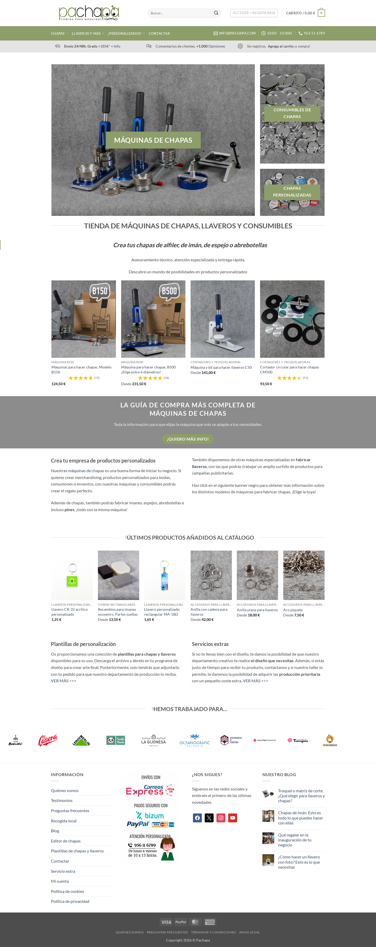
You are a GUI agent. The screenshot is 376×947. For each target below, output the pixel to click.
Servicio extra (63, 871)
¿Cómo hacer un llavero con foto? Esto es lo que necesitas (299, 861)
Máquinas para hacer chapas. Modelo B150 (81, 369)
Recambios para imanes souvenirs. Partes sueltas (118, 611)
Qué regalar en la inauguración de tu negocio (295, 839)
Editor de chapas (66, 840)
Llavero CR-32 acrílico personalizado (69, 611)
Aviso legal (249, 932)
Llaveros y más (88, 33)
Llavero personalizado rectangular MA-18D (162, 611)
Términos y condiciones (213, 932)
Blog (55, 830)
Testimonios (62, 800)
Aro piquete (293, 610)
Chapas (59, 33)
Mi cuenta (60, 881)
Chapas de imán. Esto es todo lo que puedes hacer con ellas (300, 817)
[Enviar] (216, 13)
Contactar (159, 33)
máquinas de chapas (86, 470)
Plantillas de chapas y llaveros (77, 850)
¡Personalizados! (126, 33)
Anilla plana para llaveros (257, 610)
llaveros (199, 466)
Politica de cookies (67, 891)
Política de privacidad (70, 901)
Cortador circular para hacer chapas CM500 (289, 369)
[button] (254, 13)
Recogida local (64, 820)
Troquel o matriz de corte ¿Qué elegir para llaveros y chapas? (301, 795)
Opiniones (216, 46)
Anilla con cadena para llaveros (209, 611)
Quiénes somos (65, 790)
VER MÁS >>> (63, 680)
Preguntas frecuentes (70, 810)
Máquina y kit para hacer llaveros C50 (221, 367)
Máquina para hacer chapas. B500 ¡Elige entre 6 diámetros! (148, 369)
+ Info (115, 46)
